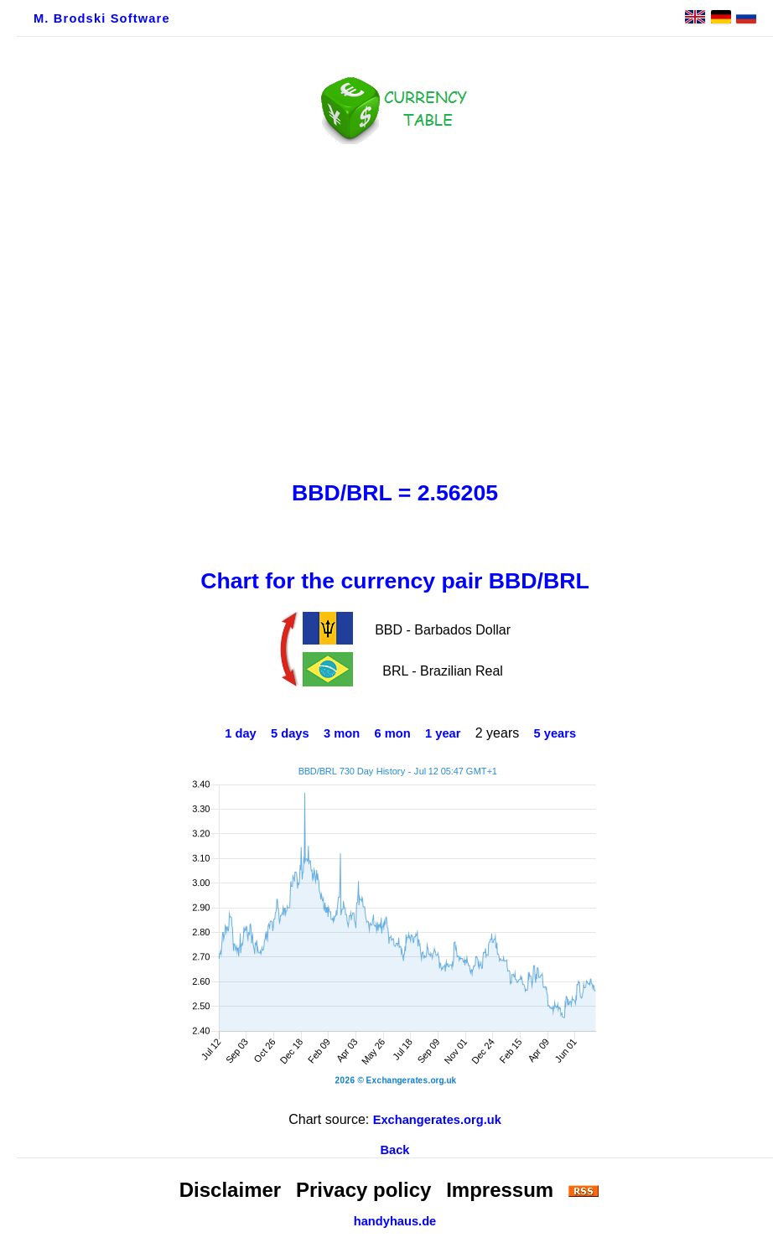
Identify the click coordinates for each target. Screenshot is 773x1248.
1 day (240, 733)
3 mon (342, 733)
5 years (555, 733)
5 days (290, 733)
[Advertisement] (395, 307)
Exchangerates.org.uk (437, 1119)
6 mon (393, 733)
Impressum (499, 1189)
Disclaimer (230, 1189)
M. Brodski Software (102, 18)
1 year (442, 733)
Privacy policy (363, 1189)
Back (394, 1150)
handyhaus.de (395, 1221)
